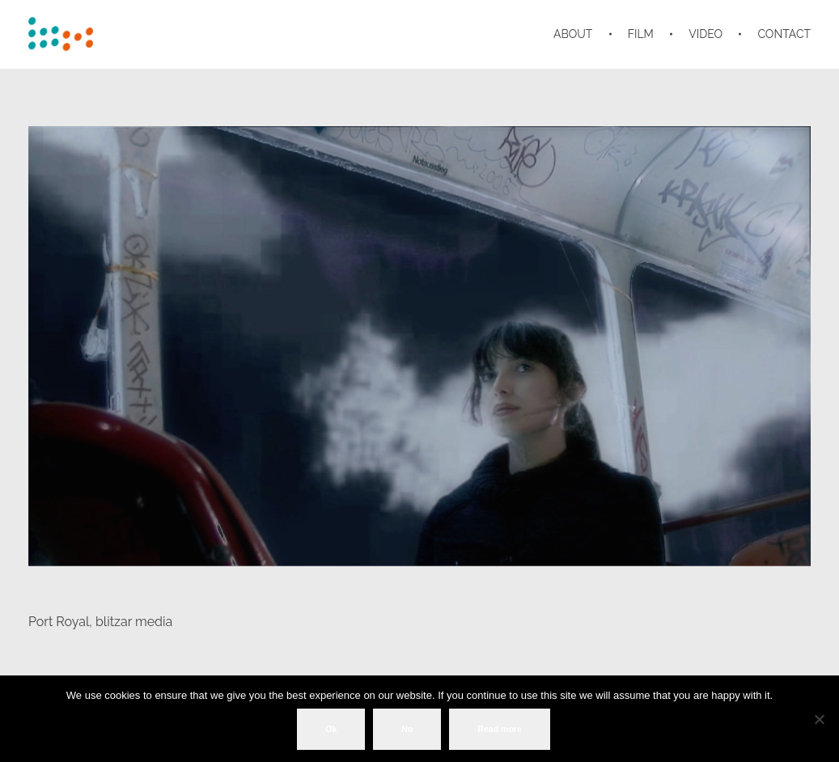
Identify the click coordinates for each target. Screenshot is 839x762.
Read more (499, 729)
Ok (331, 729)
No (407, 729)
